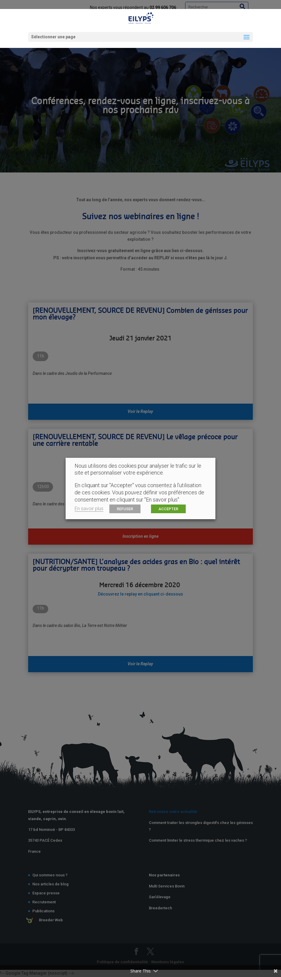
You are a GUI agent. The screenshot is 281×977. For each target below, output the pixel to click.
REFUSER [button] (125, 509)
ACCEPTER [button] (168, 509)
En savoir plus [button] (89, 508)
